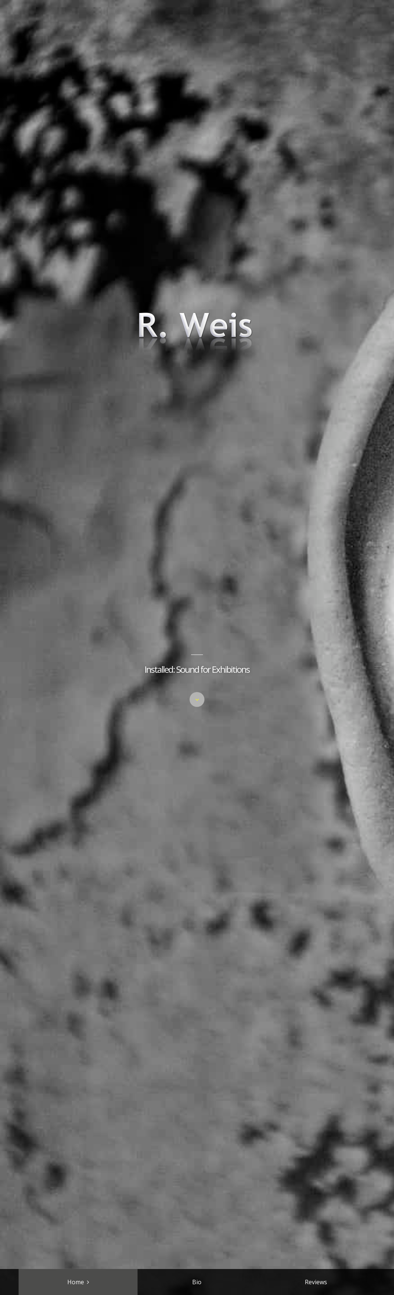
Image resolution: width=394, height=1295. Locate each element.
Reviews (316, 1282)
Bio (196, 1282)
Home (75, 1282)
